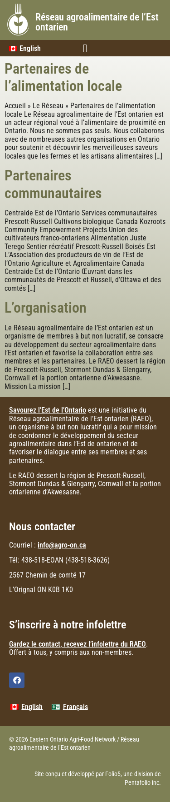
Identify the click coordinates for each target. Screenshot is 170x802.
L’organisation (46, 307)
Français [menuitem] (75, 706)
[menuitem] (26, 707)
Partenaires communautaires (53, 184)
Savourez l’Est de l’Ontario (47, 410)
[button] (85, 48)
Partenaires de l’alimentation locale (63, 77)
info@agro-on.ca (62, 545)
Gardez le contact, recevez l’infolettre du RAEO (77, 644)
